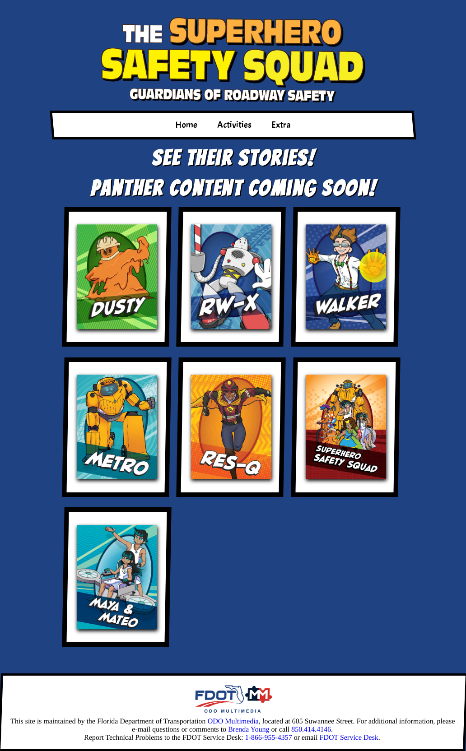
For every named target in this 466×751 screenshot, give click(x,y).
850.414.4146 (311, 729)
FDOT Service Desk (348, 737)
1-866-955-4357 (268, 737)
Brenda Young (249, 729)
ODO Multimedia (233, 721)
